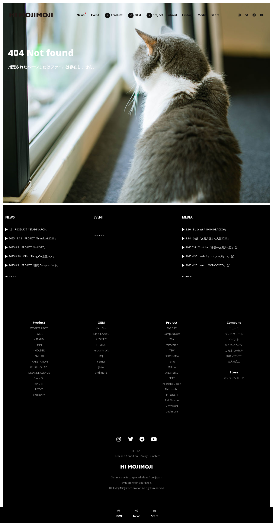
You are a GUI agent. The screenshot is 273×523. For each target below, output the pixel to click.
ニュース (234, 328)
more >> (10, 276)
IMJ (101, 356)
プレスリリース (234, 334)
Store (215, 15)
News (80, 15)
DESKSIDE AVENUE (39, 372)
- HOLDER (39, 350)
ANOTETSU (172, 372)
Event (95, 15)
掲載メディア (234, 356)
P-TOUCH (172, 395)
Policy (144, 456)
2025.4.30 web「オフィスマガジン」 (210, 256)
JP (133, 451)
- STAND (39, 339)
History (187, 15)
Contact (155, 456)
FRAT (172, 378)
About (172, 15)
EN (139, 451)
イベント (234, 339)
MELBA (172, 367)
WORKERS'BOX (39, 328)
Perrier (101, 361)
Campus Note (172, 334)
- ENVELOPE (39, 356)
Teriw (171, 361)
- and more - (39, 395)
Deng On (39, 378)
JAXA (101, 367)
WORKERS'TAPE (39, 367)
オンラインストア (234, 378)
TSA (172, 339)
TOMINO (101, 345)
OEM (134, 15)
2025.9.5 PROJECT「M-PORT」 (27, 247)
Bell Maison (172, 400)
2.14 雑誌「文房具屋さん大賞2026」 (208, 238)
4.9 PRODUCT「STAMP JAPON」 (29, 229)
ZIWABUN (172, 406)
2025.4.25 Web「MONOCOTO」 (207, 265)
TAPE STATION (39, 361)
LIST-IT (39, 389)
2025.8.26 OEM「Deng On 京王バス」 (32, 256)
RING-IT (39, 384)
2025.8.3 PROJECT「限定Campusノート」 (34, 265)
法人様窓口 (234, 361)
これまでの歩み (234, 350)
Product (113, 15)
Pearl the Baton (172, 384)
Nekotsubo (172, 389)
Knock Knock (101, 350)
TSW (171, 350)
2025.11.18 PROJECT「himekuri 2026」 (33, 238)
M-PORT (172, 328)
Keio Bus (101, 328)
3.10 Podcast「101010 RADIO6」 (206, 229)
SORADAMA (172, 356)
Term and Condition (125, 456)
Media (202, 15)
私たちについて (234, 345)
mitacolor (172, 345)
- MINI (39, 345)
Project (154, 15)
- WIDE (39, 334)
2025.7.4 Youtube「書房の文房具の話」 (211, 247)
